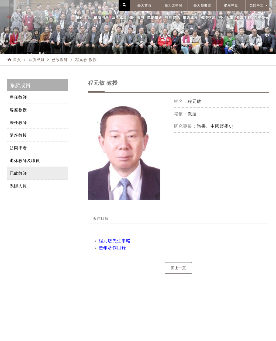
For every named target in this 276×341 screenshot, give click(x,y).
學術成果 (190, 18)
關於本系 (83, 18)
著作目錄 (101, 218)
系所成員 (119, 18)
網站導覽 (231, 5)
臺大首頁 (144, 5)
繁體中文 (257, 5)
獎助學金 (154, 18)
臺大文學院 (173, 5)
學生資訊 (136, 18)
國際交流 (208, 18)
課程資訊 (172, 18)
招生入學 (225, 18)
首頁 (17, 60)
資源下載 (243, 18)
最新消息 (101, 18)
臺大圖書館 (202, 5)
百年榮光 (261, 18)
